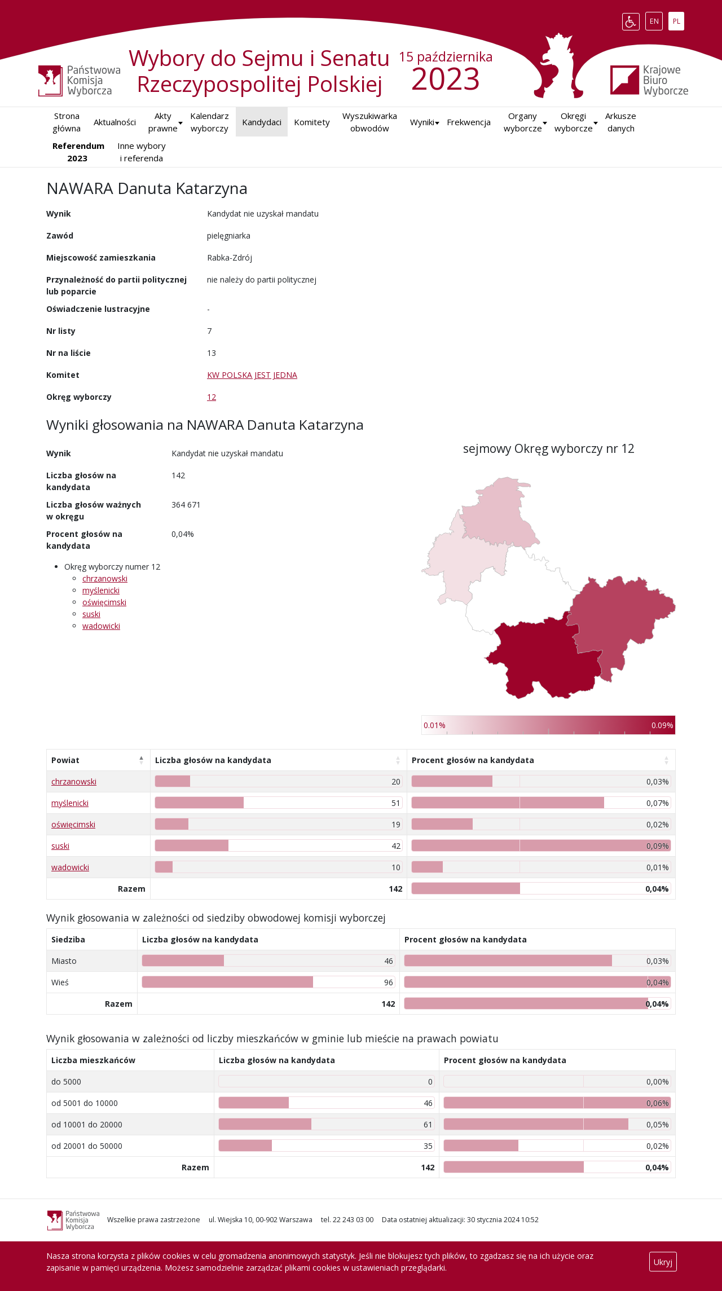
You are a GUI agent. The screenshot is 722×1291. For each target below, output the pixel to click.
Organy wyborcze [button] (523, 122)
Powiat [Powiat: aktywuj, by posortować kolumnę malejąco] (65, 760)
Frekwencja (469, 121)
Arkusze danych (620, 122)
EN (656, 19)
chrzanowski (104, 578)
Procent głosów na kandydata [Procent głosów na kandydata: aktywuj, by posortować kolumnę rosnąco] (473, 760)
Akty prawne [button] (163, 122)
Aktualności (115, 121)
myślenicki (101, 590)
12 (211, 396)
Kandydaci (261, 121)
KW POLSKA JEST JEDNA (252, 374)
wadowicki (101, 625)
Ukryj (663, 1262)
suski (91, 614)
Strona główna (66, 122)
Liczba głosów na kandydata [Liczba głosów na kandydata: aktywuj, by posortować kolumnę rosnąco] (213, 760)
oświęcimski (104, 602)
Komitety (312, 121)
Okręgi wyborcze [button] (573, 122)
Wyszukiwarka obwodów (369, 122)
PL (678, 19)
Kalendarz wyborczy (209, 122)
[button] (422, 122)
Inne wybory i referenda (141, 152)
